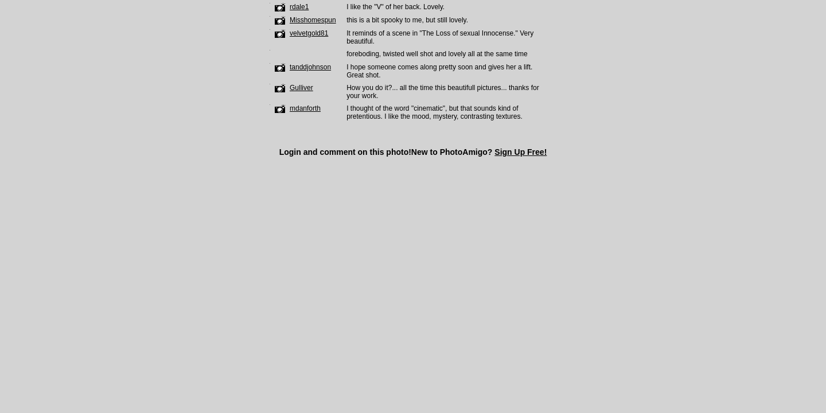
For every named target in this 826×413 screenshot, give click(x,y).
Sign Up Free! (520, 152)
